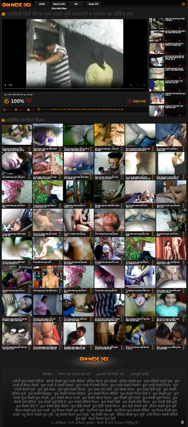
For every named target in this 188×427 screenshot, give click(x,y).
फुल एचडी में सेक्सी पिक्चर (57, 385)
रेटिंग (76, 4)
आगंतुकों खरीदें (139, 374)
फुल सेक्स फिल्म (124, 389)
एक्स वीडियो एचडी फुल (158, 381)
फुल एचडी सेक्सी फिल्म (156, 385)
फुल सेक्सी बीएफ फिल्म (96, 398)
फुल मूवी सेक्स (46, 389)
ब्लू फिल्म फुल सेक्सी (99, 410)
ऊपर (182, 422)
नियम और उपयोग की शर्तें (74, 374)
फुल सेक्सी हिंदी (110, 402)
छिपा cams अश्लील (60, 109)
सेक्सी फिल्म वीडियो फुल (17, 5)
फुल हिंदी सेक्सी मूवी (134, 406)
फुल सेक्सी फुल (162, 393)
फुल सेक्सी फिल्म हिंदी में (135, 393)
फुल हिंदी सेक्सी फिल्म (106, 406)
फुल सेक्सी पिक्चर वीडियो (69, 393)
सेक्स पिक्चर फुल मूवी (101, 418)
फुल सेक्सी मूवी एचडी (127, 398)
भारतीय (68, 109)
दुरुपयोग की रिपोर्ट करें (110, 374)
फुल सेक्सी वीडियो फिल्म (83, 402)
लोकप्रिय (42, 4)
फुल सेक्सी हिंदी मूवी (164, 402)
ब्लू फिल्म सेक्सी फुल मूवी (37, 414)
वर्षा (72, 109)
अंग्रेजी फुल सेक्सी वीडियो (28, 381)
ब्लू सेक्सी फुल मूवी (102, 414)
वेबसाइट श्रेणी (93, 4)
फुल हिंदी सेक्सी (80, 406)
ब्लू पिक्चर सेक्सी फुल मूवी (68, 410)
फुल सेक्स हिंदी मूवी (149, 389)
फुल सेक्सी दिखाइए (40, 393)
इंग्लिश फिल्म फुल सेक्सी (102, 381)
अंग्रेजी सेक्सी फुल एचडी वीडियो (65, 381)
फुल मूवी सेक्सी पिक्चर (72, 389)
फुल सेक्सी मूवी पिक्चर (156, 398)
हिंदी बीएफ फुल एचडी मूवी (115, 109)
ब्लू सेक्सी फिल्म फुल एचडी (72, 414)
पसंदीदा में (183, 4)
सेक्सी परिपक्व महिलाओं (100, 109)
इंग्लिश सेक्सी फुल (130, 381)
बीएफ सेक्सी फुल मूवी (162, 406)
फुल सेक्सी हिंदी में (27, 406)
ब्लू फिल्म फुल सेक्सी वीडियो (131, 410)
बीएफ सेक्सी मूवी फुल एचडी (32, 410)
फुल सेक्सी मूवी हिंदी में (52, 402)
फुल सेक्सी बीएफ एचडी (65, 398)
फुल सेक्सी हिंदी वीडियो (54, 406)
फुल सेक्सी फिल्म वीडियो (103, 393)
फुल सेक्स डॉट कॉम (100, 389)
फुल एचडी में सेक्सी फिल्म (92, 385)
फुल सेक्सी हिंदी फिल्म (136, 402)
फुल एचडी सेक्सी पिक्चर (125, 385)
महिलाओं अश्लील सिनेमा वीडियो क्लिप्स (59, 6)
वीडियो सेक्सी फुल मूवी (130, 414)
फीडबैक (47, 374)
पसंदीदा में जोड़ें (139, 101)
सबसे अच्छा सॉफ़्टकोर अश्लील (83, 109)
